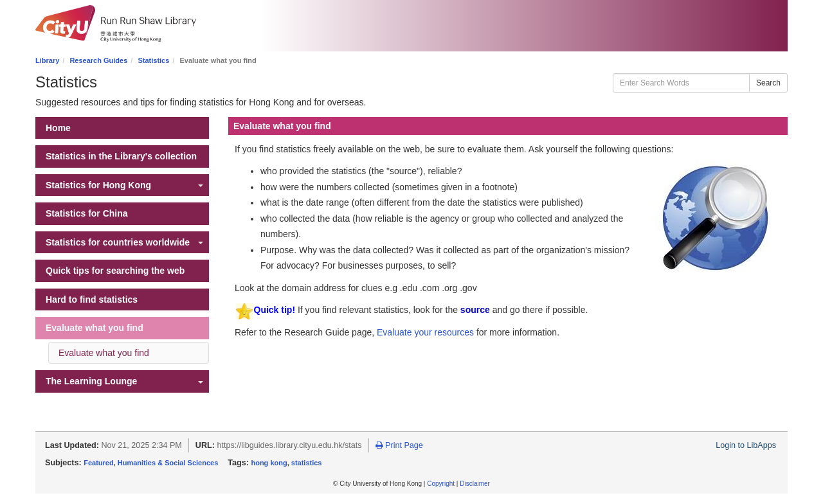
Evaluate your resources (425, 332)
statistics (306, 463)
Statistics (153, 60)
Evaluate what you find (104, 353)
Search (768, 82)
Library (47, 60)
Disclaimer (475, 483)
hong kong (269, 463)
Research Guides (98, 60)
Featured (98, 463)
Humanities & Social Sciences (168, 463)
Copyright (441, 483)
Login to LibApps (746, 445)
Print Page (399, 445)
